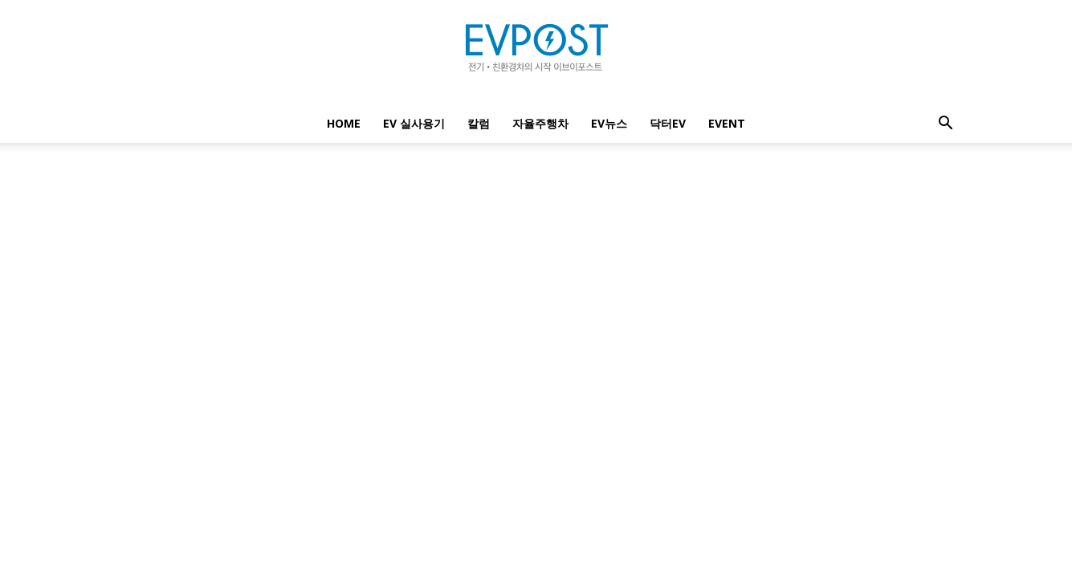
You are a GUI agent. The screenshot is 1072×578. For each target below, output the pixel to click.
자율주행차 (540, 123)
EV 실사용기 (414, 123)
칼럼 (478, 123)
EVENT (726, 123)
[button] (946, 124)
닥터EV (668, 123)
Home (344, 123)
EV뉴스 (609, 123)
